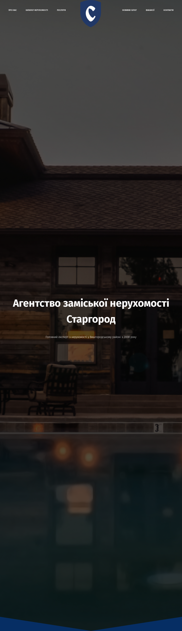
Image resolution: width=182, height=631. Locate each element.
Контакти (168, 10)
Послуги (61, 10)
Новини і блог (129, 10)
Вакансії (150, 10)
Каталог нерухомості (37, 10)
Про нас (13, 10)
